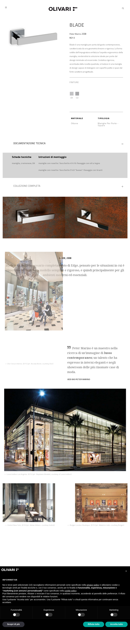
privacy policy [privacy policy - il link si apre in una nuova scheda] (93, 585)
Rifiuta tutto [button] (94, 624)
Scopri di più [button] (13, 624)
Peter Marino (75, 33)
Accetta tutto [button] (116, 624)
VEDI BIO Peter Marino (78, 358)
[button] (126, 571)
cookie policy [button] (70, 591)
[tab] (65, 144)
